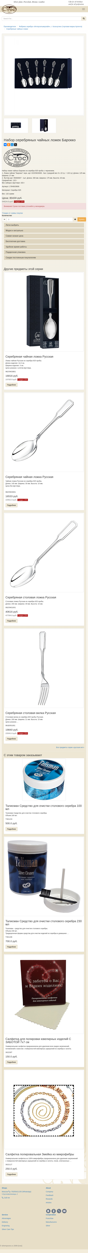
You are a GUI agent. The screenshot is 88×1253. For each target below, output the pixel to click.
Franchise (49, 1218)
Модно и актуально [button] (14, 230)
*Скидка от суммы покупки (12, 213)
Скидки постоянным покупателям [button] (21, 258)
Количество (7, 215)
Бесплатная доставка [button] (15, 241)
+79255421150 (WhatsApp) (20, 1192)
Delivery (5, 1222)
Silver (48, 1226)
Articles (48, 1203)
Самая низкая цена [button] (14, 236)
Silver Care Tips (8, 1229)
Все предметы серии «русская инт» (70, 747)
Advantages (6, 1218)
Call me (6, 1198)
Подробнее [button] (11, 385)
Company (49, 1192)
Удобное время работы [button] (16, 247)
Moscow (5, 1192)
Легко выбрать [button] (12, 225)
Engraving (6, 1226)
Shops (4, 1188)
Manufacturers (51, 1222)
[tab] (44, 225)
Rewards (49, 1199)
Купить (81, 219)
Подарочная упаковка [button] (15, 252)
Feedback (49, 1195)
